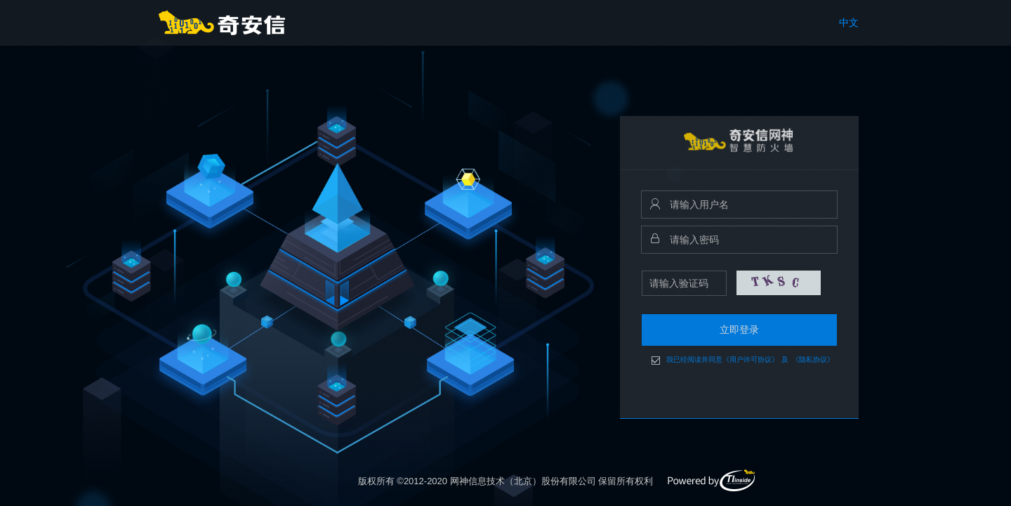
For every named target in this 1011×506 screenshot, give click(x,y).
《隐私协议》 (813, 359)
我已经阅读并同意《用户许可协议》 (722, 359)
